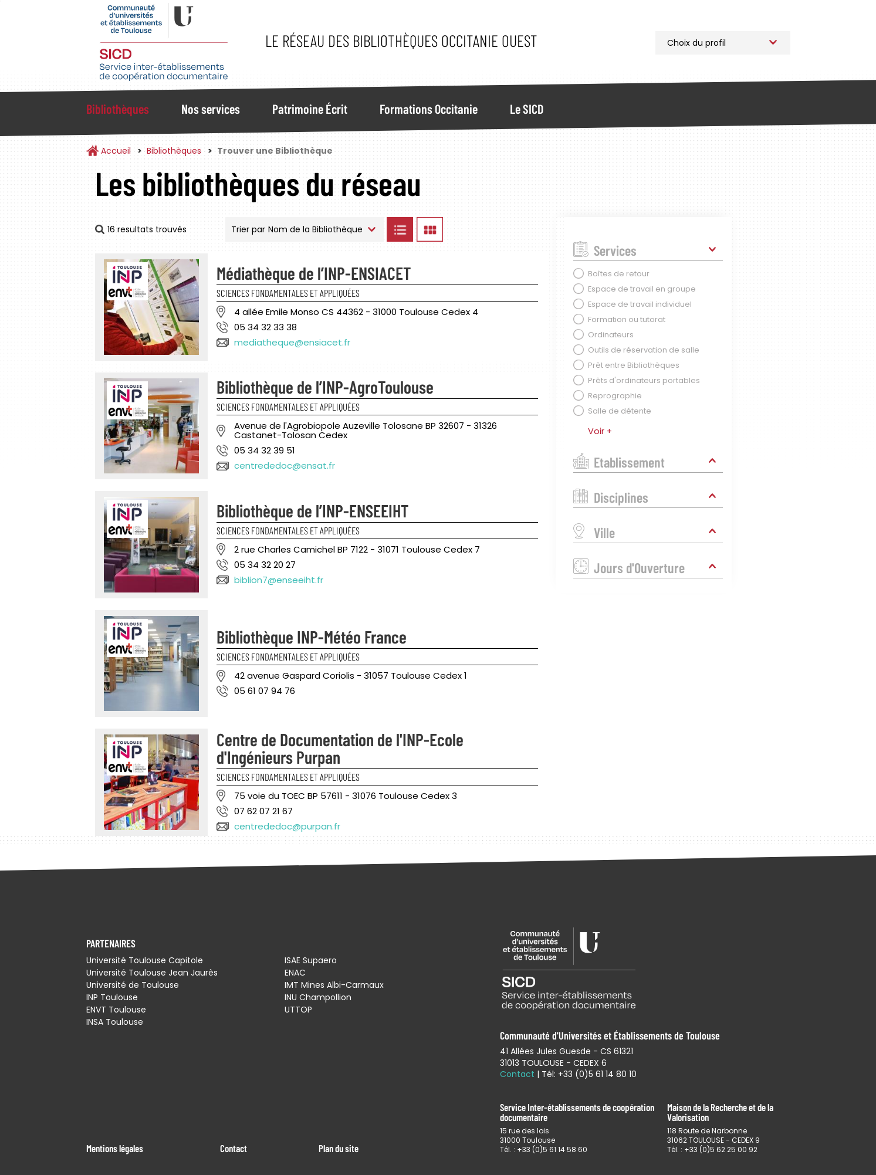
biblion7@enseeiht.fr (278, 580)
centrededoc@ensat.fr (284, 465)
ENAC (295, 972)
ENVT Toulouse (116, 1009)
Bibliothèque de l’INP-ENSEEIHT (313, 510)
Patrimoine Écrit (309, 108)
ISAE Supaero (311, 960)
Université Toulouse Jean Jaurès (152, 972)
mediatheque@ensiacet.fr (292, 342)
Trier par (248, 229)
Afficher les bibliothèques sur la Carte (497, 229)
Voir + (600, 431)
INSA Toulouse (114, 1022)
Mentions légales (114, 1148)
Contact (233, 1148)
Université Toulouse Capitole (144, 960)
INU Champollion (318, 997)
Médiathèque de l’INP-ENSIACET (314, 272)
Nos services (210, 108)
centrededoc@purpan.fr (287, 826)
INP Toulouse (112, 997)
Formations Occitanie (429, 108)
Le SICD (526, 108)
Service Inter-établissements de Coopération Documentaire (164, 42)
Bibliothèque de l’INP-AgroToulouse (325, 386)
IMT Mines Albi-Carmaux (334, 985)
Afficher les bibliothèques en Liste (400, 229)
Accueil (116, 150)
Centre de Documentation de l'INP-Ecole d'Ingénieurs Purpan (340, 748)
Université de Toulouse (132, 985)
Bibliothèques (117, 108)
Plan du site (338, 1148)
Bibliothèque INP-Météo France (312, 636)
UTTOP (298, 1009)
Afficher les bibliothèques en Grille (430, 229)
